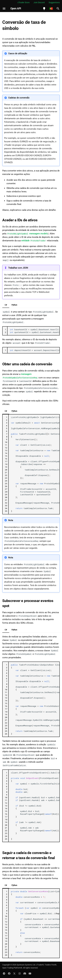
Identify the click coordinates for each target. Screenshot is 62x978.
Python (14, 305)
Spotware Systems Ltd (26, 965)
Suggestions (54, 2)
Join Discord (39, 2)
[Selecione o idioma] (51, 8)
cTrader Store (23, 2)
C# (6, 305)
